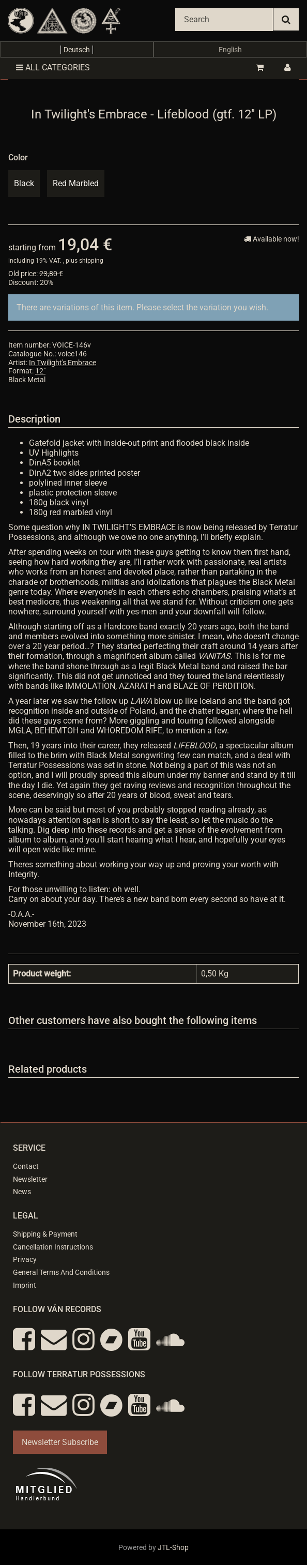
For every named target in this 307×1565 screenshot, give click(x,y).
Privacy (25, 1259)
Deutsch (77, 50)
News (22, 1191)
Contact (26, 1166)
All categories (53, 67)
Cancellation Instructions (53, 1247)
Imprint (24, 1285)
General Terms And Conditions (61, 1272)
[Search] (224, 19)
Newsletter (30, 1179)
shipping (91, 260)
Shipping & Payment (45, 1234)
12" (40, 371)
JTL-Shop (173, 1547)
